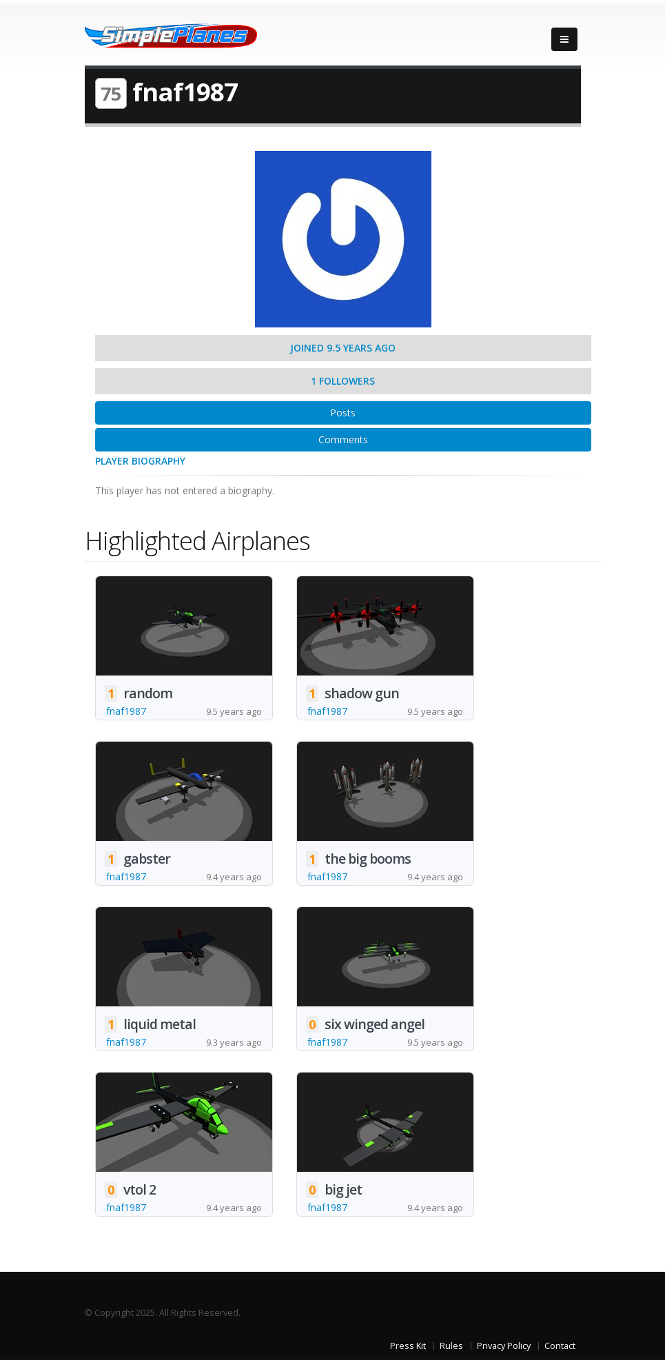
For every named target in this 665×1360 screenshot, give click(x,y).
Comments (343, 439)
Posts (343, 412)
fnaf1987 (126, 711)
